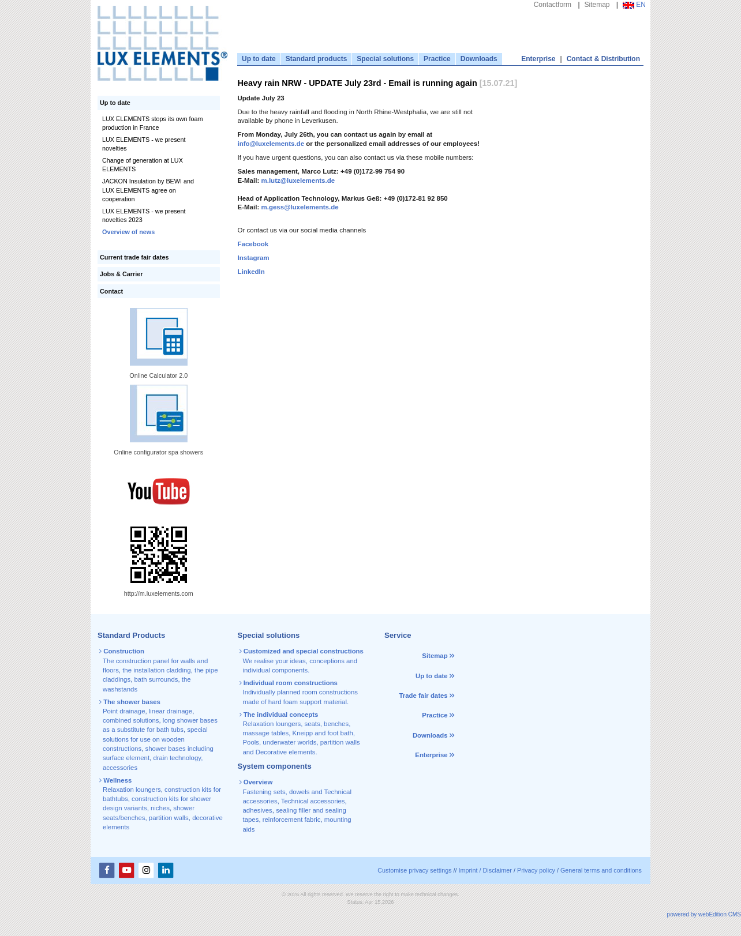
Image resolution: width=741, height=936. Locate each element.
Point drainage (124, 711)
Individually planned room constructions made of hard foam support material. (299, 692)
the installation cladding (156, 670)
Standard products (316, 59)
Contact (111, 291)
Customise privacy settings (414, 870)
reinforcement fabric (292, 819)
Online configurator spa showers (158, 452)
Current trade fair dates (134, 257)
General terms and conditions (601, 870)
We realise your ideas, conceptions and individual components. (302, 661)
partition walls (169, 817)
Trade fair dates (423, 695)
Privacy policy (536, 870)
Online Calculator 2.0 (158, 375)
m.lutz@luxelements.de (298, 180)
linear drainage (170, 711)
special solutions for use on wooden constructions (155, 739)
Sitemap (597, 5)
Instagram (254, 257)
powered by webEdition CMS (704, 914)
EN (634, 5)
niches (160, 808)
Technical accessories (313, 801)
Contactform (552, 5)
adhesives (257, 810)
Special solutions (385, 59)
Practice (437, 59)
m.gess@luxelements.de (299, 207)
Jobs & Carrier (121, 273)
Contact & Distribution (603, 59)
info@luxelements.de (271, 143)
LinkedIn (251, 271)
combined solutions (131, 720)
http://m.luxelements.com (158, 593)
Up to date (259, 59)
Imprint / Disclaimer (485, 870)
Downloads (479, 59)
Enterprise (538, 59)
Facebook (253, 243)
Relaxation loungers (132, 789)
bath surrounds (156, 679)
